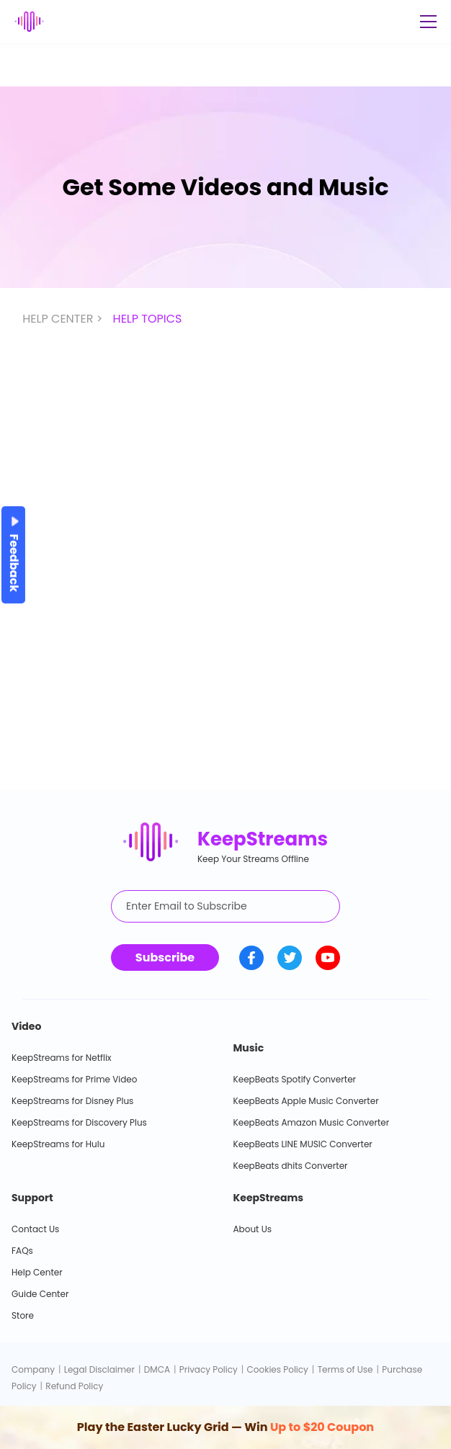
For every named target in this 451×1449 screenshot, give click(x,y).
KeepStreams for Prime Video (74, 1079)
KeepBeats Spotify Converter (295, 1079)
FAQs (22, 1250)
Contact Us (35, 1229)
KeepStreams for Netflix (62, 1057)
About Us (252, 1229)
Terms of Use (345, 1369)
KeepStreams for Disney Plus (72, 1101)
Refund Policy (74, 1386)
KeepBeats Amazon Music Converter (311, 1122)
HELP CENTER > (63, 318)
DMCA (157, 1369)
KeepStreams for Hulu (58, 1144)
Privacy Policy (208, 1369)
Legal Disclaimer (99, 1369)
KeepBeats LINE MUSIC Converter (302, 1144)
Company (33, 1369)
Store (23, 1315)
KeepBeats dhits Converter (290, 1165)
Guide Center (40, 1294)
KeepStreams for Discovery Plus (79, 1122)
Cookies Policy (277, 1369)
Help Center (37, 1272)
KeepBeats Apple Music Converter (306, 1101)
